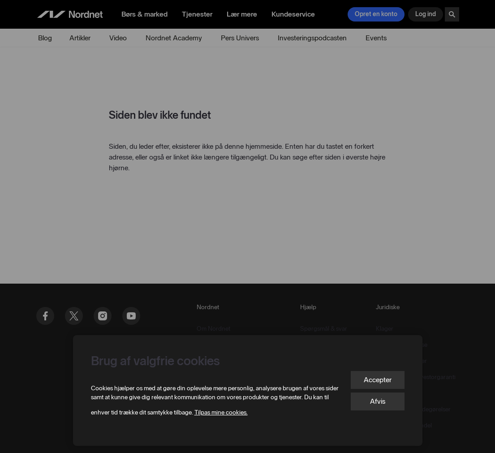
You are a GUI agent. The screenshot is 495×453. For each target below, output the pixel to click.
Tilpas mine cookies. (221, 412)
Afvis (377, 401)
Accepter (378, 379)
